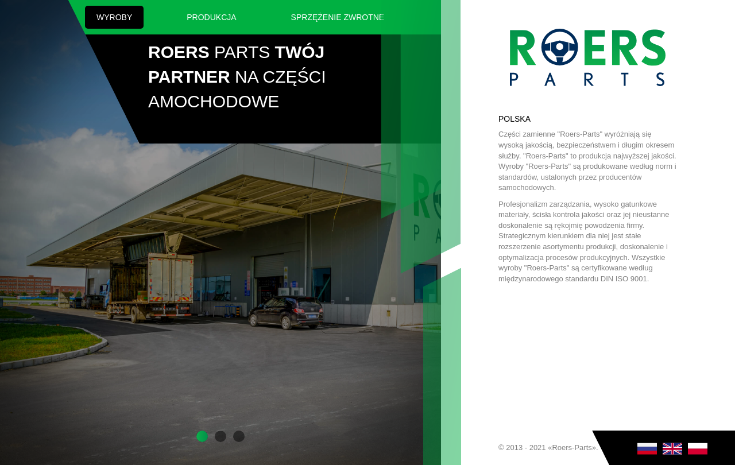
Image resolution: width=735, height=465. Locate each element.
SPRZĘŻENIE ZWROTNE (338, 17)
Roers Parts (588, 57)
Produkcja (211, 17)
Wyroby (114, 17)
